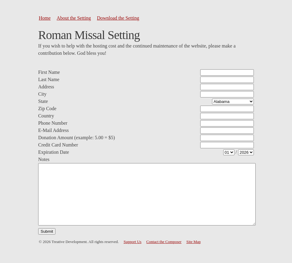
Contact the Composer (163, 241)
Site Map (193, 241)
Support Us (132, 241)
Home (45, 18)
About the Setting (74, 18)
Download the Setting (118, 18)
